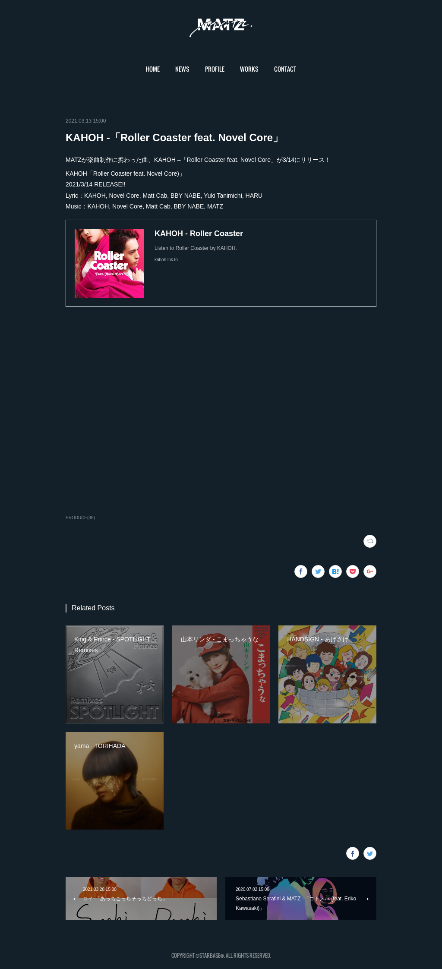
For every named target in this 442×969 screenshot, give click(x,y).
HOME (153, 68)
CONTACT (285, 68)
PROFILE (214, 68)
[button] (153, 69)
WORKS (249, 68)
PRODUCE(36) (80, 517)
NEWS (182, 68)
